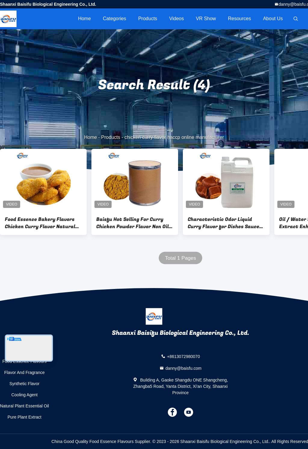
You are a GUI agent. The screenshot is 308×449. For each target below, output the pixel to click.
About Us (273, 18)
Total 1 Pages (180, 258)
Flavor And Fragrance (24, 372)
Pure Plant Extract (25, 417)
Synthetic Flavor (24, 383)
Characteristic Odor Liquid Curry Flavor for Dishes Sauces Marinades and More (225, 223)
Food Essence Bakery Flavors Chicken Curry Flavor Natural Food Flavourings (40, 223)
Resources (239, 18)
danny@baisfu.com (183, 368)
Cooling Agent (24, 394)
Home (84, 18)
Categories (114, 18)
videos (176, 18)
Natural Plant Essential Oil (24, 405)
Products (147, 18)
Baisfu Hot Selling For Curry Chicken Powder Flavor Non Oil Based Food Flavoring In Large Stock (132, 223)
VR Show (206, 18)
